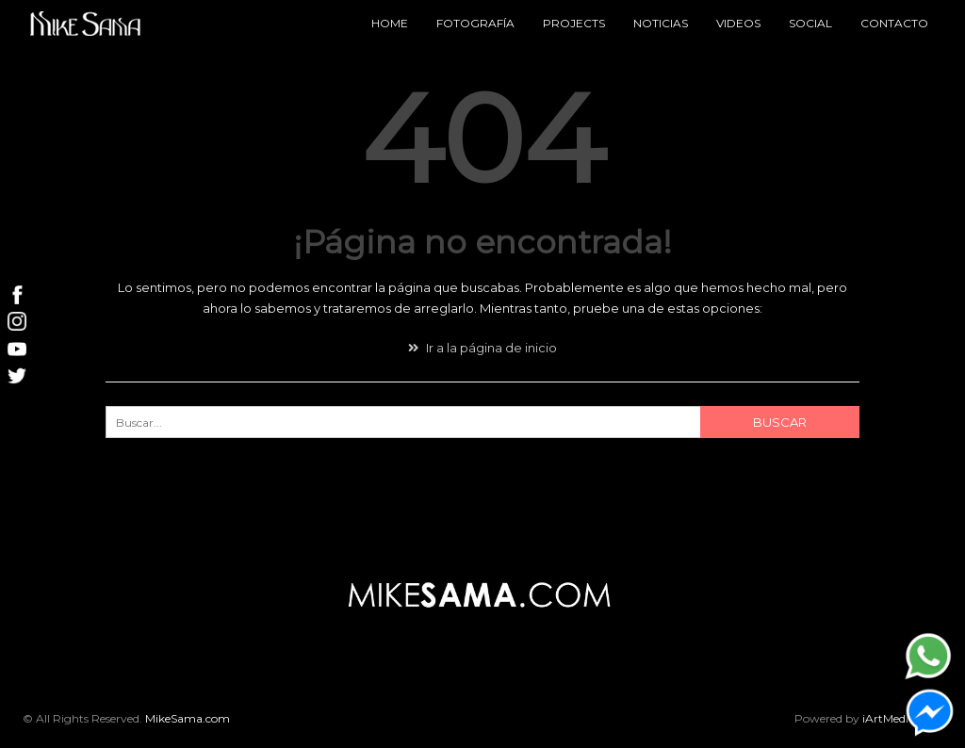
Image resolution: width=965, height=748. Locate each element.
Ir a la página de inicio (482, 347)
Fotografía (475, 23)
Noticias (660, 23)
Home (389, 23)
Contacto (894, 23)
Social (810, 23)
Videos (738, 23)
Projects (574, 23)
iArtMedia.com (902, 718)
